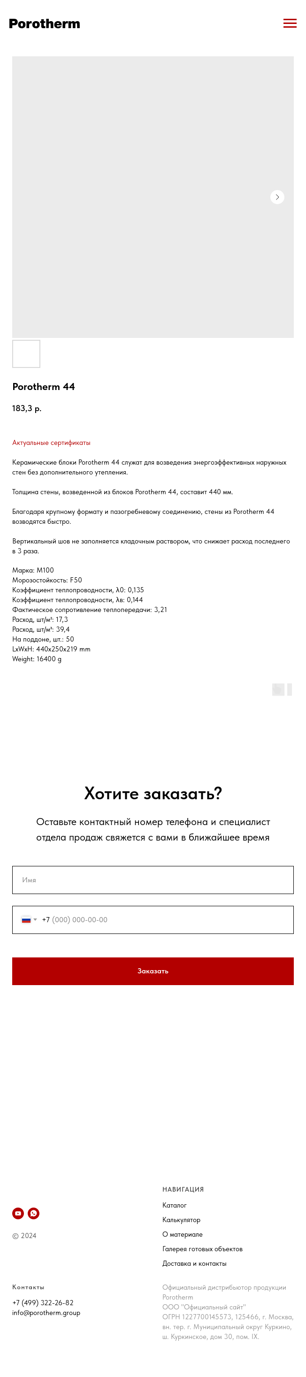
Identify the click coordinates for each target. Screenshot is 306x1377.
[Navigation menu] (290, 23)
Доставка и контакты (194, 1263)
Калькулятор (181, 1220)
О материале (182, 1234)
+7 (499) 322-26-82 (43, 1303)
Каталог (174, 1205)
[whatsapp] (33, 1213)
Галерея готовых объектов (202, 1249)
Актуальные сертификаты (51, 442)
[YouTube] (18, 1213)
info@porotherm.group (46, 1312)
